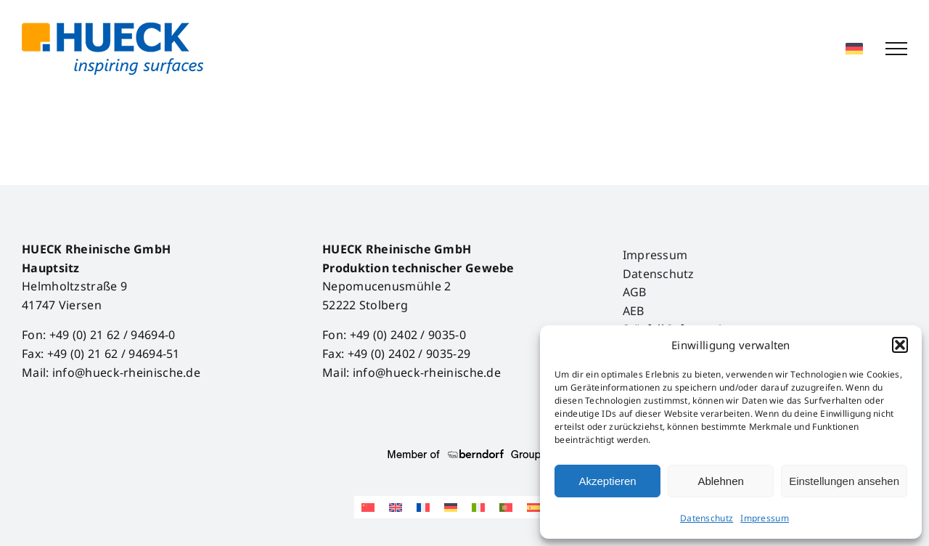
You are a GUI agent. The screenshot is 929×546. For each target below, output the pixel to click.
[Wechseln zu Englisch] (395, 507)
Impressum (764, 518)
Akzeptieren (607, 481)
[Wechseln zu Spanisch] (533, 507)
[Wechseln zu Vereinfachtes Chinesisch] (368, 507)
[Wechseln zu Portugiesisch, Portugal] (506, 507)
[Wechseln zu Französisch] (423, 507)
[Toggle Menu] (896, 48)
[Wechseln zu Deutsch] (450, 507)
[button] (900, 345)
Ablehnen (720, 481)
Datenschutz (706, 518)
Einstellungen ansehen (844, 481)
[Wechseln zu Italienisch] (478, 507)
